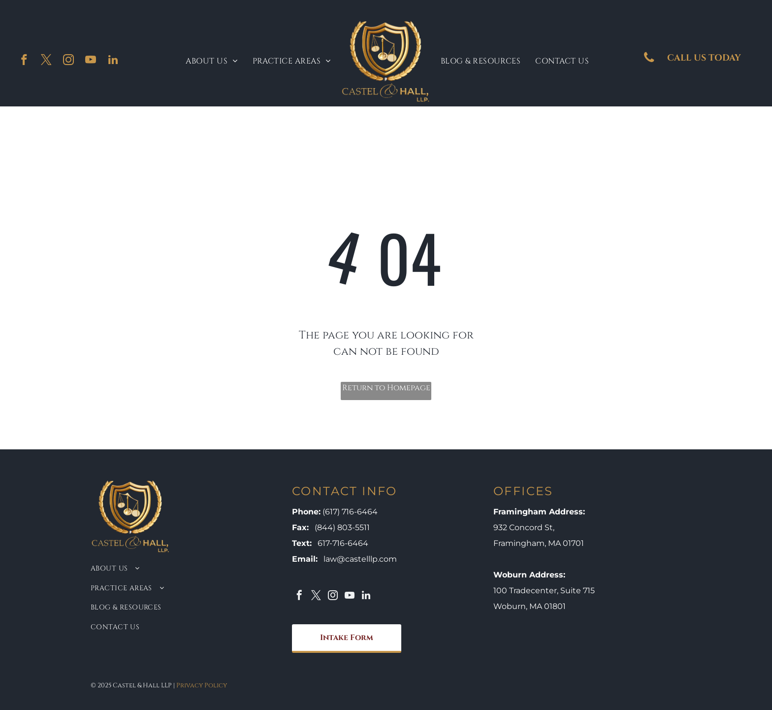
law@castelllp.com (360, 559)
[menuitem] (211, 61)
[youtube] (91, 61)
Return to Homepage (386, 387)
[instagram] (69, 61)
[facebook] (24, 61)
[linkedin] (113, 61)
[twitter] (46, 61)
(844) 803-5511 (342, 527)
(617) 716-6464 (350, 511)
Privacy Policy (201, 685)
